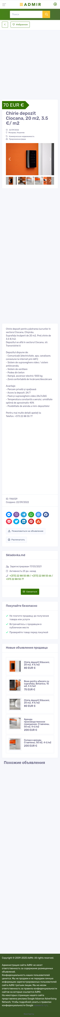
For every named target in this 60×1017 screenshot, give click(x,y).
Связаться (30, 591)
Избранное (20, 24)
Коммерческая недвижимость (20, 136)
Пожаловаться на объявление (25, 531)
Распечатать (16, 539)
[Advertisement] (30, 62)
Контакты (29, 1014)
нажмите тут (41, 1005)
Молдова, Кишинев (15, 133)
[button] (9, 159)
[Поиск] (26, 14)
